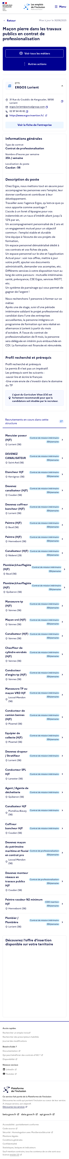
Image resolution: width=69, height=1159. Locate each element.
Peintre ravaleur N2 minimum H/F (24, 902)
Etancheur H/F (14, 472)
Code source (9, 1128)
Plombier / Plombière (11, 920)
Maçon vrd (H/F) (15, 620)
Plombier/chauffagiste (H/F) (17, 567)
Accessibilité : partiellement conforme (21, 1124)
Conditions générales (12, 1139)
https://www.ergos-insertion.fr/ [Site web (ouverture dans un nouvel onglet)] (27, 115)
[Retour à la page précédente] (11, 20)
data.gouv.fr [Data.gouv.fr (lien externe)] (28, 1114)
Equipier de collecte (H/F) (13, 735)
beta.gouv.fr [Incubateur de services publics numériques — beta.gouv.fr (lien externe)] (9, 1114)
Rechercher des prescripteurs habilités (21, 1036)
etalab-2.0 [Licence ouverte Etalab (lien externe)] (14, 1154)
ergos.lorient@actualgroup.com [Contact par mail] (27, 106)
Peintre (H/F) (13, 523)
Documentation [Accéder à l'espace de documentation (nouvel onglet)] (10, 1051)
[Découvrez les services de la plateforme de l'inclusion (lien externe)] (15, 1089)
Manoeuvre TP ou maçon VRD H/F (16, 691)
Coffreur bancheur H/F (14, 826)
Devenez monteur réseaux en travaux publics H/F (16, 879)
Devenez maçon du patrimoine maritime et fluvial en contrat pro (16, 848)
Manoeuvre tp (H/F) (14, 604)
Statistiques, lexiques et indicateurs (19, 1147)
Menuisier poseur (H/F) (16, 437)
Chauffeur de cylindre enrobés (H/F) (16, 652)
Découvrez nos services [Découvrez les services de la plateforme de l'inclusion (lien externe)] (14, 1106)
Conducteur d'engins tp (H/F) (16, 672)
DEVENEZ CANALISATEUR (15, 456)
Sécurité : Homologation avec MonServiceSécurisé (26, 1132)
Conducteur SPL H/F (15, 772)
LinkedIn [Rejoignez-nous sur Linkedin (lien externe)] (8, 1069)
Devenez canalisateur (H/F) (16, 488)
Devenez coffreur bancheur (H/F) (16, 506)
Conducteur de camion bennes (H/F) (15, 715)
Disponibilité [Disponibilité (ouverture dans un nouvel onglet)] (9, 1059)
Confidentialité (10, 1143)
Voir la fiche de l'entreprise (35, 125)
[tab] (34, 421)
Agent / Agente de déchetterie (16, 790)
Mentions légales (10, 1136)
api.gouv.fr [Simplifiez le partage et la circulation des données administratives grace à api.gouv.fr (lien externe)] (46, 1114)
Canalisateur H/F (15, 806)
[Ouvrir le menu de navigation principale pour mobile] (59, 6)
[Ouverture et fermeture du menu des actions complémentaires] (34, 64)
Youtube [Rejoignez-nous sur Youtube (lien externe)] (8, 1074)
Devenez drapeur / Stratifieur (16, 754)
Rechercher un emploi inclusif (16, 1032)
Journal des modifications (15, 1041)
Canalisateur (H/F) (16, 551)
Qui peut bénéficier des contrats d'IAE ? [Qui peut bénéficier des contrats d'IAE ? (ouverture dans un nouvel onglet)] (21, 1055)
